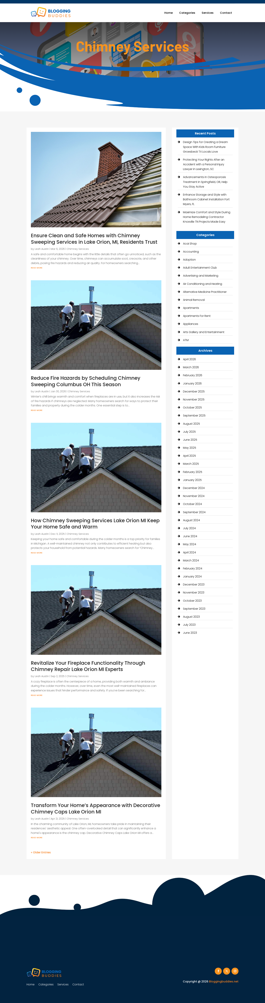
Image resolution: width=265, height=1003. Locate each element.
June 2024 (190, 536)
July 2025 (189, 432)
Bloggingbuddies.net (223, 981)
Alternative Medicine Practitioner (205, 292)
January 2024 (192, 576)
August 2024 (191, 520)
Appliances (190, 324)
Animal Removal (194, 300)
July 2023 (189, 625)
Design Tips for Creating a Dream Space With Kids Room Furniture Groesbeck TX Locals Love (205, 146)
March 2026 (191, 367)
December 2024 (194, 488)
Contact (226, 13)
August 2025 (191, 424)
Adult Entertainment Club (200, 268)
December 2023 (193, 584)
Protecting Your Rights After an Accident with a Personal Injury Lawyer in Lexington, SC (203, 164)
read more (36, 267)
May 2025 (189, 448)
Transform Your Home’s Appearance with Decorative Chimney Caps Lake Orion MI (95, 808)
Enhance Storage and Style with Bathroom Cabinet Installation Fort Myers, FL (206, 199)
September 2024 (194, 512)
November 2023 (193, 593)
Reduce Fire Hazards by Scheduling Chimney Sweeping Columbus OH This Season (85, 381)
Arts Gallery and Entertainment (203, 332)
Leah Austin (42, 249)
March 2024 (191, 560)
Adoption (189, 260)
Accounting (191, 252)
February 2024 (192, 568)
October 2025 (192, 408)
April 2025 (189, 456)
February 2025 (192, 472)
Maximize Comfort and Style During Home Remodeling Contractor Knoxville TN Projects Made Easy (206, 217)
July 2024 (189, 528)
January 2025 (192, 480)
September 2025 (194, 416)
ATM (186, 340)
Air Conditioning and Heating (202, 284)
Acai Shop (190, 244)
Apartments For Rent (197, 316)
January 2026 (192, 383)
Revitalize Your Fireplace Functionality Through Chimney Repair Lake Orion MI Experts (88, 666)
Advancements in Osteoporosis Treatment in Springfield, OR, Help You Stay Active (205, 181)
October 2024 (192, 504)
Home (168, 13)
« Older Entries (41, 852)
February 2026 (192, 375)
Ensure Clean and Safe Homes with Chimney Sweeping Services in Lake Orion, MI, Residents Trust (94, 238)
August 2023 (191, 617)
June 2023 (190, 633)
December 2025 (194, 391)
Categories (187, 13)
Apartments (191, 308)
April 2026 (189, 359)
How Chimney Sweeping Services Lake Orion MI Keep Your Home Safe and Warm (95, 523)
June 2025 (190, 440)
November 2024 (193, 496)
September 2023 (194, 609)
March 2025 (191, 464)
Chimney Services (78, 249)
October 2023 (192, 601)
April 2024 (189, 552)
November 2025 (193, 400)
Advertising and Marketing (200, 276)
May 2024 (189, 544)
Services (208, 13)
